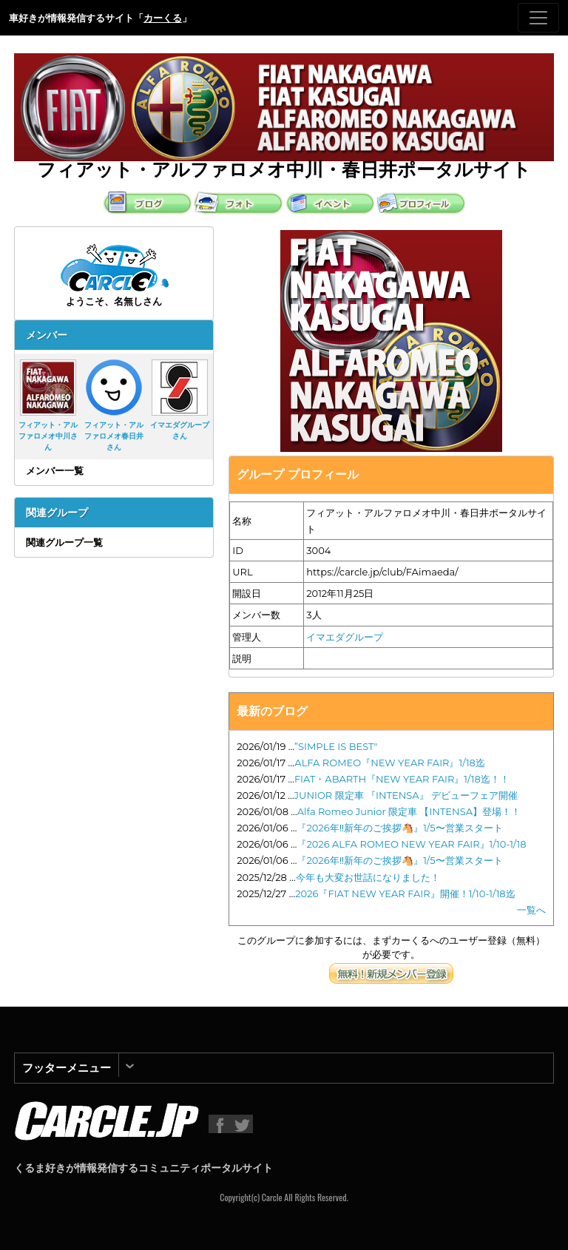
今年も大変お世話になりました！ (368, 877)
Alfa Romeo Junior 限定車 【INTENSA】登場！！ (409, 811)
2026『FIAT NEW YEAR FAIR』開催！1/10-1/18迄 (405, 893)
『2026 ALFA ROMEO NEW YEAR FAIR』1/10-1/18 (411, 844)
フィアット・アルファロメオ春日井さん (113, 405)
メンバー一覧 (55, 470)
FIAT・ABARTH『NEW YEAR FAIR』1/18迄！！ (402, 779)
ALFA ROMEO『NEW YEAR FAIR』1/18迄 (389, 762)
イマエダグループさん (179, 400)
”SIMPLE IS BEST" (335, 746)
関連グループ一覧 (64, 542)
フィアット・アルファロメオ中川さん (48, 405)
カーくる (162, 18)
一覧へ (531, 910)
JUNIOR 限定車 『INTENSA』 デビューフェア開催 (406, 795)
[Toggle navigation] (538, 18)
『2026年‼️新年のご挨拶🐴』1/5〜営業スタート (399, 828)
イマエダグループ (344, 637)
